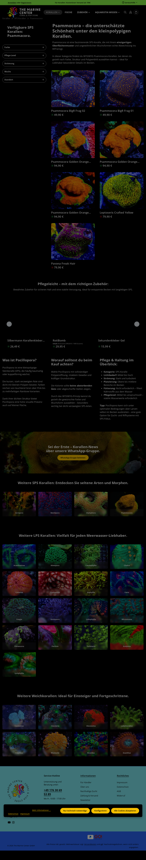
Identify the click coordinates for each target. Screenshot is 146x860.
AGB (119, 800)
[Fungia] (19, 620)
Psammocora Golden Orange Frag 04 (70, 171)
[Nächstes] (136, 333)
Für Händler (85, 792)
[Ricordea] (91, 753)
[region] (73, 333)
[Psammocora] (127, 513)
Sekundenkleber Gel (111, 350)
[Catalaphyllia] (91, 566)
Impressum (122, 792)
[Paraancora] (19, 647)
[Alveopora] (55, 566)
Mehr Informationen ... (17, 810)
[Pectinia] (55, 647)
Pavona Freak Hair (63, 273)
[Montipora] (55, 513)
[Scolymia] (127, 647)
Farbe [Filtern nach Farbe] (24, 56)
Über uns (84, 796)
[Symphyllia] (19, 674)
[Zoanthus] (127, 753)
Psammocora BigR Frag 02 (68, 120)
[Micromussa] (127, 620)
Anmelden (12, 2)
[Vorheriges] (9, 333)
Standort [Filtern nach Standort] (24, 89)
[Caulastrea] (19, 726)
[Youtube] (9, 832)
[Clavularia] (55, 726)
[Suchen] (125, 13)
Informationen (88, 785)
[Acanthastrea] (19, 566)
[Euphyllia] (91, 593)
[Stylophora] (91, 513)
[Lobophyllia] (91, 620)
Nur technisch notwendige (74, 809)
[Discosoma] (91, 726)
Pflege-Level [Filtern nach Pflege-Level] (24, 64)
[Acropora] (19, 513)
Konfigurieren (100, 809)
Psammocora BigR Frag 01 (117, 120)
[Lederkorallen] (127, 726)
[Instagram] (13, 832)
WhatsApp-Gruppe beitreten (73, 467)
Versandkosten (90, 854)
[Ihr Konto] (130, 13)
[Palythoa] (19, 753)
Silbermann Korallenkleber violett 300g (24, 350)
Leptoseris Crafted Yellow (116, 222)
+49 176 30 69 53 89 (53, 801)
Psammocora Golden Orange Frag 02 (118, 171)
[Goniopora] (55, 620)
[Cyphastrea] (55, 593)
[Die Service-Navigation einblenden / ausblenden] (130, 2)
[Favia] (127, 593)
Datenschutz (123, 796)
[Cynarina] (19, 593)
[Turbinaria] (91, 647)
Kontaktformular (51, 817)
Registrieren (26, 2)
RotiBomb (59, 350)
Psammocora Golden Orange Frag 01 (70, 222)
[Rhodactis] (55, 753)
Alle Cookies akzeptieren (125, 809)
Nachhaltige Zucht (88, 800)
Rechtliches (123, 785)
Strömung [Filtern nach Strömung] (24, 72)
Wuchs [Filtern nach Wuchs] (24, 81)
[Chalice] (127, 566)
